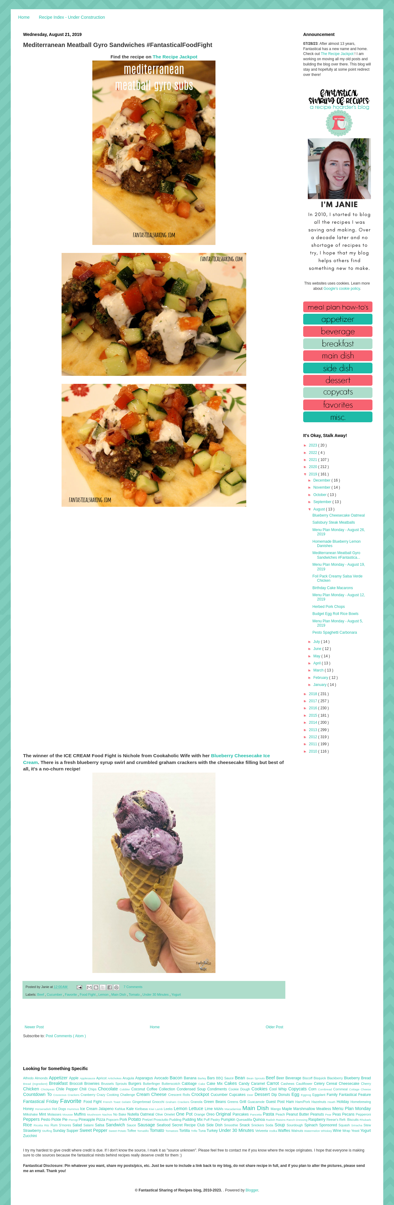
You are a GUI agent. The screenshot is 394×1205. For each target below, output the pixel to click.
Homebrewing (360, 1102)
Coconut (139, 1089)
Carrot (274, 1083)
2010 (313, 751)
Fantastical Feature (355, 1095)
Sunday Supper (66, 1130)
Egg (296, 1094)
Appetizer (59, 1077)
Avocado (162, 1078)
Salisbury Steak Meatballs (333, 522)
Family (333, 1095)
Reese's (332, 1119)
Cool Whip (278, 1089)
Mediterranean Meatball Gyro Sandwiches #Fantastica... (336, 555)
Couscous (60, 1095)
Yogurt (176, 994)
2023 (313, 445)
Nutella (133, 1114)
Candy (245, 1083)
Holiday (344, 1102)
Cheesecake (350, 1083)
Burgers (135, 1083)
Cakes (231, 1083)
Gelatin (127, 1102)
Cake (202, 1083)
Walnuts (297, 1130)
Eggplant (319, 1095)
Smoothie (231, 1125)
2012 (313, 737)
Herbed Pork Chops (328, 606)
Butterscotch (172, 1083)
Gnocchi (159, 1102)
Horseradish (43, 1109)
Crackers (74, 1095)
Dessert (263, 1094)
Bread (366, 1078)
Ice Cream (89, 1109)
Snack (245, 1125)
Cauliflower (305, 1083)
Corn (313, 1089)
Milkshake (31, 1114)
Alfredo (29, 1078)
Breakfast (59, 1083)
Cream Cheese (152, 1094)
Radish (271, 1119)
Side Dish (215, 1125)
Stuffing (47, 1130)
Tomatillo (143, 1130)
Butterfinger (152, 1083)
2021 (313, 460)
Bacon (177, 1077)
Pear (328, 1114)
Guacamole (256, 1102)
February (321, 677)
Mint (43, 1114)
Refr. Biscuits (349, 1119)
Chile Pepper (67, 1089)
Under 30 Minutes (156, 994)
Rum (54, 1125)
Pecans (349, 1114)
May (317, 656)
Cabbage (190, 1083)
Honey (29, 1109)
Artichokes (115, 1078)
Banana (191, 1078)
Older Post (274, 1027)
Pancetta (256, 1114)
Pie (65, 1119)
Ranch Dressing (297, 1119)
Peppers (32, 1119)
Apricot (102, 1078)
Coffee (153, 1089)
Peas (337, 1114)
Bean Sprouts (256, 1078)
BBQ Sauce (225, 1078)
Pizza (101, 1119)
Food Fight (88, 994)
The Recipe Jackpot (175, 56)
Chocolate (108, 1088)
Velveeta (262, 1130)
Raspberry (317, 1119)
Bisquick (320, 1078)
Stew (367, 1125)
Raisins (281, 1119)
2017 (313, 701)
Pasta (269, 1114)
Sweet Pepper (94, 1130)
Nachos (107, 1114)
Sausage (147, 1124)
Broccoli (77, 1083)
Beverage (293, 1078)
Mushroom (94, 1114)
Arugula (129, 1078)
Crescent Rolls (179, 1095)
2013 (313, 730)
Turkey (213, 1130)
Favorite (71, 994)
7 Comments (133, 987)
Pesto (46, 1119)
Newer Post (34, 1027)
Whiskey (327, 1130)
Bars (211, 1078)
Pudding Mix (192, 1119)
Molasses (54, 1114)
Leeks (169, 1109)
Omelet (170, 1114)
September (322, 502)
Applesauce (88, 1078)
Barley (202, 1078)
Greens (233, 1102)
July (317, 642)
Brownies (92, 1083)
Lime (209, 1109)
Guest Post (276, 1102)
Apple (74, 1078)
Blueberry (352, 1078)
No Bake (120, 1114)
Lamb (159, 1109)
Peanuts (317, 1114)
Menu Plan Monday (351, 1108)
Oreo (211, 1114)
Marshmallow (304, 1109)
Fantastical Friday (41, 1101)
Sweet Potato (118, 1130)
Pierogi (74, 1119)
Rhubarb (365, 1119)
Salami (89, 1125)
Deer (251, 1095)
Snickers (258, 1125)
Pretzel (148, 1119)
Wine (337, 1130)
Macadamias (233, 1109)
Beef (41, 994)
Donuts (284, 1095)
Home (24, 17)
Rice (28, 1124)
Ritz (47, 1125)
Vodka (273, 1130)
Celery (320, 1083)
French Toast (112, 1102)
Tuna (202, 1130)
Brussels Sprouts (114, 1083)
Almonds (42, 1078)
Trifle (194, 1130)
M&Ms (219, 1109)
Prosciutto (161, 1119)
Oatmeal (147, 1114)
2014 (313, 722)
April (317, 663)
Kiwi (152, 1109)
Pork (123, 1119)
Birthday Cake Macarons (332, 588)
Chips (93, 1089)
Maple (287, 1109)
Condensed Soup (192, 1089)
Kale (130, 1109)
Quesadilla (244, 1119)
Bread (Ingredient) (36, 1083)
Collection (168, 1089)
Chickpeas (48, 1089)
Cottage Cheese (360, 1089)
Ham (290, 1102)
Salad (77, 1125)
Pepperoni (363, 1114)
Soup (281, 1124)
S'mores (66, 1125)
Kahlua (120, 1109)
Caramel (259, 1083)
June (317, 649)
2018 (313, 694)
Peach (280, 1114)
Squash (345, 1125)
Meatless (324, 1109)
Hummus (73, 1109)
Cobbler (125, 1089)
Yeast (355, 1130)
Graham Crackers (178, 1102)
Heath (332, 1102)
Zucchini (30, 1136)
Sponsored (329, 1125)
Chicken (32, 1088)
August (319, 509)
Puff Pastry (212, 1119)
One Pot (185, 1114)
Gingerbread (142, 1102)
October (320, 495)
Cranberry (89, 1095)
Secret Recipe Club (189, 1125)
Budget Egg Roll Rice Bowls (335, 614)
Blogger (252, 1190)
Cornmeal (341, 1089)
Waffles (284, 1130)
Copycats (298, 1088)
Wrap (346, 1130)
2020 (313, 467)
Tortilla (185, 1130)
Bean (241, 1077)
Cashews (288, 1083)
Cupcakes (238, 1095)
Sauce (132, 1125)
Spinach (311, 1125)
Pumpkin (228, 1119)
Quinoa (259, 1119)
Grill (243, 1102)
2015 (313, 715)
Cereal (332, 1083)
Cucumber (55, 994)
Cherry (366, 1083)
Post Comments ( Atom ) (66, 1036)
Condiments (217, 1089)
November (322, 487)
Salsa (100, 1125)
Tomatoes (172, 1130)
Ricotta (39, 1125)
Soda (270, 1125)
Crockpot (201, 1094)
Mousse (68, 1114)
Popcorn (112, 1119)
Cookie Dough (239, 1089)
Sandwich (116, 1124)
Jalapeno (106, 1109)
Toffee (132, 1130)
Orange (200, 1114)
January (320, 685)
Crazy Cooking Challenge (116, 1095)
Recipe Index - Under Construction (72, 17)
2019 (313, 474)
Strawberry (32, 1130)
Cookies (260, 1088)
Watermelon (312, 1130)
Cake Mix (215, 1083)
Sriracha (357, 1125)
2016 (313, 708)
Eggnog (306, 1095)
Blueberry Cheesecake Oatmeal (338, 515)
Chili (83, 1089)
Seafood (164, 1125)
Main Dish (119, 994)
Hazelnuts (320, 1102)
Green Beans (215, 1102)
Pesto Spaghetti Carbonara (334, 632)
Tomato (134, 994)
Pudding (176, 1119)
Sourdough (295, 1125)
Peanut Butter (298, 1114)
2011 (313, 744)
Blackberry (335, 1078)
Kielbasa (142, 1109)
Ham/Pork (303, 1102)
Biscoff (308, 1078)
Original (224, 1114)
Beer (280, 1078)
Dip (275, 1095)
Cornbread (325, 1089)
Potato (135, 1119)
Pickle (56, 1119)
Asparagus (144, 1078)
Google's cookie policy (342, 288)
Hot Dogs (59, 1109)
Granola (197, 1102)
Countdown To (38, 1094)
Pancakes (241, 1114)
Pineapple (87, 1119)
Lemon (104, 994)
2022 (313, 453)
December (322, 480)
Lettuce (197, 1108)
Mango (276, 1109)
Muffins (80, 1114)
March (319, 670)
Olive (159, 1114)
